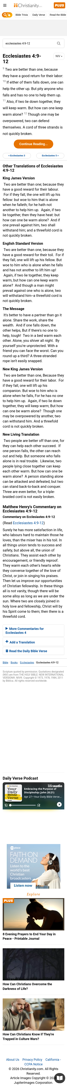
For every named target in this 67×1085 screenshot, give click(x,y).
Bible (5, 662)
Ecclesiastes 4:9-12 (28, 523)
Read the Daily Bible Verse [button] (26, 651)
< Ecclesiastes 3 (16, 155)
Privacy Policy (32, 1059)
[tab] (33, 630)
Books (14, 662)
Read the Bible (58, 14)
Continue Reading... (33, 144)
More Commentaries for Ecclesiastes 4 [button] (25, 631)
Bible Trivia (22, 14)
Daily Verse (38, 14)
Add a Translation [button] (20, 642)
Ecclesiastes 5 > (50, 155)
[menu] (5, 6)
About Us (12, 1059)
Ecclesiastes (27, 662)
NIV (59, 56)
